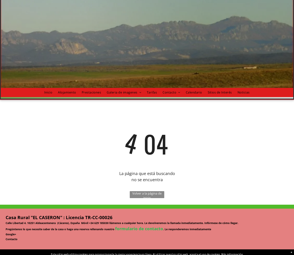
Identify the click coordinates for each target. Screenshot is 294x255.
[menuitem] (48, 92)
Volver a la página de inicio (147, 194)
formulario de (129, 228)
